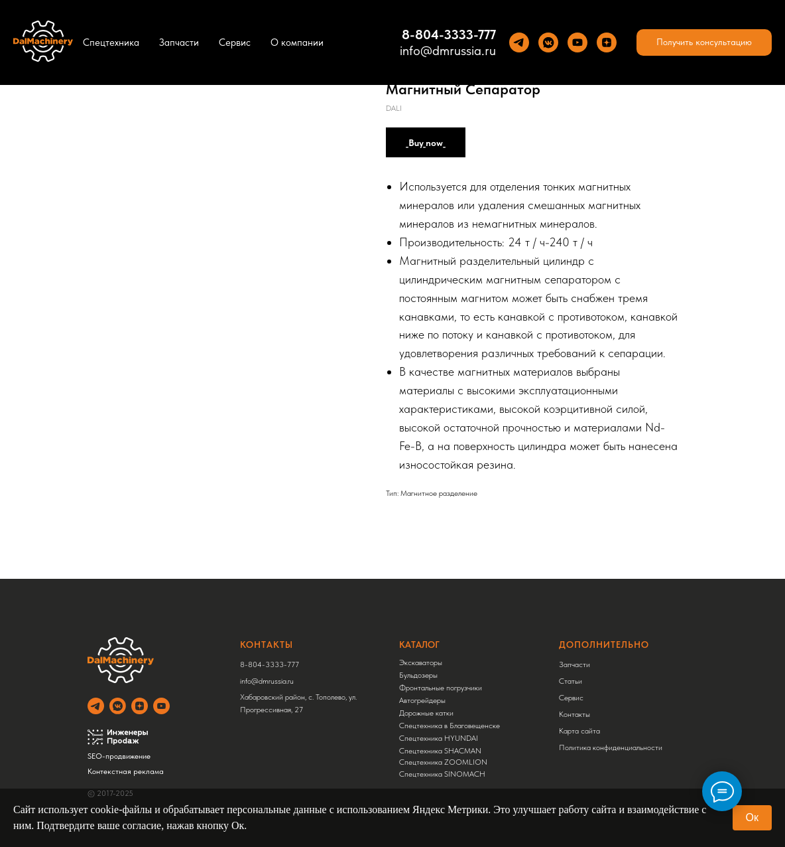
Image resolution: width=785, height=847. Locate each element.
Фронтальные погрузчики (440, 687)
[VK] (548, 42)
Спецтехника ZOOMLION (443, 762)
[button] (704, 42)
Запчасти (179, 42)
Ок (752, 817)
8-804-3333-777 (269, 664)
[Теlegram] (519, 42)
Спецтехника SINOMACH (442, 774)
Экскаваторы (420, 662)
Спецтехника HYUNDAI (438, 738)
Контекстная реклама (126, 771)
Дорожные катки (426, 713)
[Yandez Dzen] (607, 42)
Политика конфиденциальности (610, 747)
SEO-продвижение (119, 756)
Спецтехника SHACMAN (440, 750)
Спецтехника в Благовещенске (449, 725)
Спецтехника (111, 42)
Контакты (574, 714)
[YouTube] (577, 42)
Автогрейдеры (422, 700)
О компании (297, 42)
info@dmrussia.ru (448, 50)
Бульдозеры (418, 675)
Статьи (570, 681)
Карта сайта (579, 730)
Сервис (235, 42)
